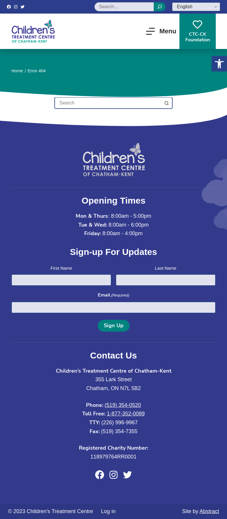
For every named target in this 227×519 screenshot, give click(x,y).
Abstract (209, 511)
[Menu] (161, 31)
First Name (61, 268)
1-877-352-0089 (126, 414)
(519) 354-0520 (123, 405)
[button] (219, 63)
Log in (108, 511)
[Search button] (167, 103)
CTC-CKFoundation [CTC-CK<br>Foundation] (197, 31)
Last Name (165, 268)
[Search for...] (107, 103)
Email (113, 295)
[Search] (160, 6)
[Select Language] (196, 7)
